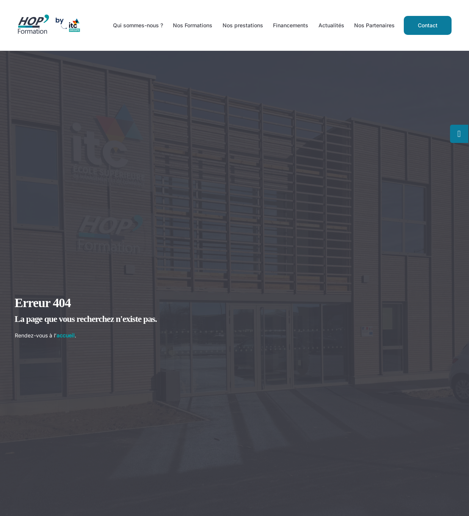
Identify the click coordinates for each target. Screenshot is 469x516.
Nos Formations (192, 25)
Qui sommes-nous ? (138, 25)
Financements (290, 25)
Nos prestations (243, 25)
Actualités (331, 25)
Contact (428, 25)
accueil (65, 335)
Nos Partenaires (374, 25)
